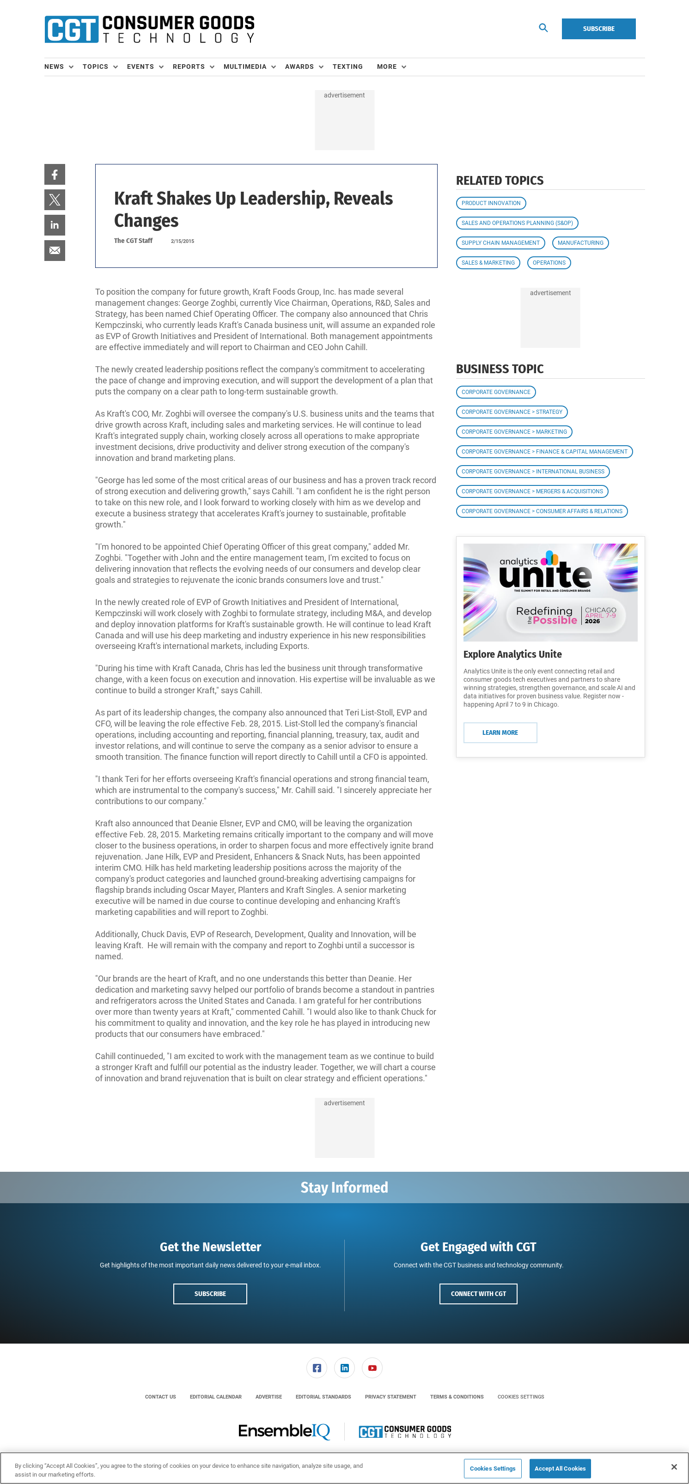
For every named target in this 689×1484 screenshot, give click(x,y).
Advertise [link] (269, 1397)
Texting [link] (348, 66)
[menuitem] (63, 67)
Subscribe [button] (210, 1294)
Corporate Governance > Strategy (512, 412)
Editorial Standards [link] (323, 1397)
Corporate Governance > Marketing (514, 432)
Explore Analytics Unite (512, 654)
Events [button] (140, 66)
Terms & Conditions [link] (457, 1397)
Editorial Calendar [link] (216, 1397)
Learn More (500, 732)
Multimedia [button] (245, 66)
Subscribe (599, 28)
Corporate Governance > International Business (533, 471)
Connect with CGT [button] (478, 1294)
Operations (549, 263)
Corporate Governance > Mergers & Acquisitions (532, 491)
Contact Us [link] (160, 1397)
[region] (344, 1468)
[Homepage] (149, 29)
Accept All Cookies (560, 1468)
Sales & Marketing (488, 263)
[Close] (674, 1467)
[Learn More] (550, 593)
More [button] (387, 66)
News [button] (54, 66)
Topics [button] (96, 66)
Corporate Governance (496, 392)
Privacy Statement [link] (390, 1397)
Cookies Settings (521, 1396)
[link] (54, 174)
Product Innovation (491, 203)
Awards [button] (299, 66)
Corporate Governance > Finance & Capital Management (545, 451)
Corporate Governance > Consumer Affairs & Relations (542, 511)
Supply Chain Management (501, 243)
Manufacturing (581, 243)
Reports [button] (189, 66)
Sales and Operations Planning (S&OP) (517, 223)
